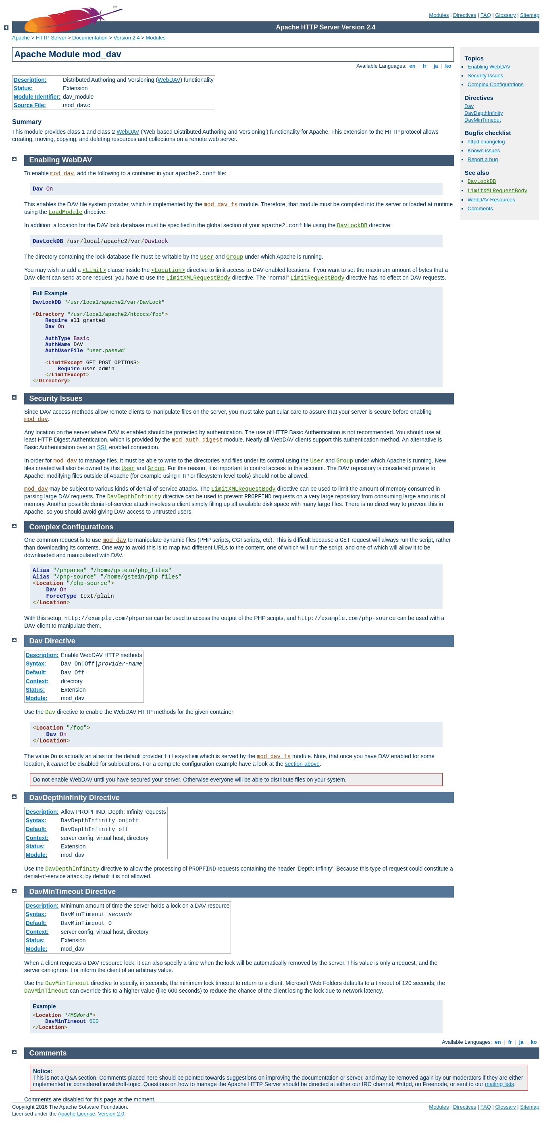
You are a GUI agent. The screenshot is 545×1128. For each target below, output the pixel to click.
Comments (480, 208)
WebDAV (169, 80)
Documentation (89, 38)
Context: (37, 681)
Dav (469, 106)
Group (234, 257)
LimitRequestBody (317, 278)
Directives (464, 15)
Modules (439, 15)
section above (302, 764)
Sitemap (529, 15)
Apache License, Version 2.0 (91, 1114)
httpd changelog (486, 142)
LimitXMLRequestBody (497, 191)
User (207, 257)
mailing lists (499, 1084)
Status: (23, 88)
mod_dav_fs (221, 204)
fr (424, 66)
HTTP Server (51, 38)
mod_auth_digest (197, 440)
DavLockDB (482, 181)
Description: (30, 80)
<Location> (168, 270)
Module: (37, 698)
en (412, 66)
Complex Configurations (496, 84)
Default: (36, 672)
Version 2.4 (127, 38)
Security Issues (485, 76)
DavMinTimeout (482, 120)
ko (448, 66)
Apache (21, 38)
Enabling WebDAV (489, 67)
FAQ (486, 15)
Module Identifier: (37, 96)
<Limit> (94, 270)
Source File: (30, 105)
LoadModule (66, 212)
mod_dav (62, 173)
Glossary (505, 15)
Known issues (484, 150)
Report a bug (483, 159)
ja (435, 66)
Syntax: (36, 663)
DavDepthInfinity (483, 113)
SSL (102, 447)
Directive (60, 641)
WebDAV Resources (491, 200)
